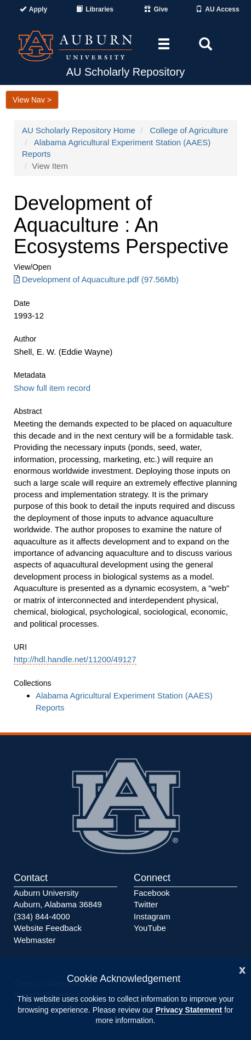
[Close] (242, 969)
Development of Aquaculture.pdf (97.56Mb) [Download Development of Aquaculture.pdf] (96, 279)
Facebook (152, 892)
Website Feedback (48, 928)
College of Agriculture (189, 130)
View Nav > (32, 99)
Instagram (152, 916)
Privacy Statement (189, 1009)
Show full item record (52, 388)
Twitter (146, 904)
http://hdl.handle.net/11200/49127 (75, 659)
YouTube (150, 928)
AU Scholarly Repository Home (78, 130)
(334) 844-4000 (42, 916)
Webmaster (34, 940)
